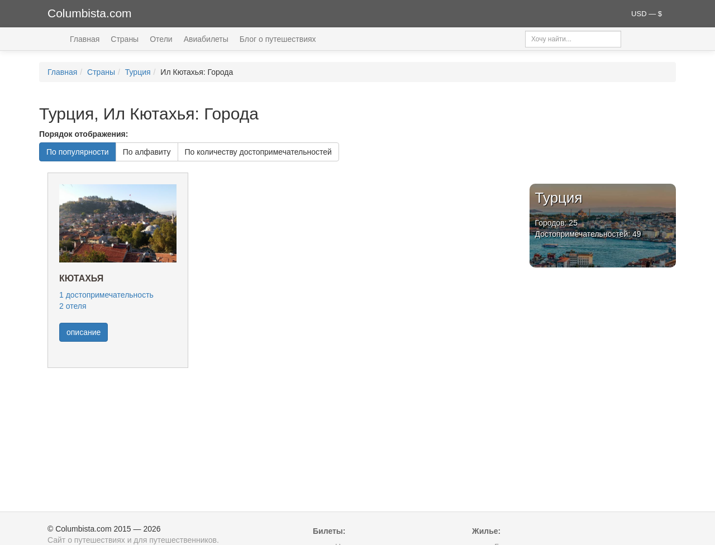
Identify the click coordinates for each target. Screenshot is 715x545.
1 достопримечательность (106, 294)
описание (83, 332)
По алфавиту (147, 151)
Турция (138, 72)
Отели (161, 39)
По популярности (77, 151)
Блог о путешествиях (278, 39)
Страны (125, 39)
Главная (84, 39)
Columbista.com (89, 13)
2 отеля (72, 306)
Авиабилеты (206, 39)
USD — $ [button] (646, 13)
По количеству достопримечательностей (258, 151)
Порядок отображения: (83, 134)
